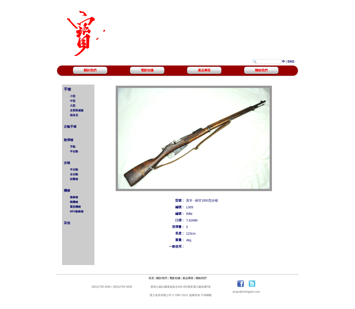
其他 (66, 223)
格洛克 (74, 115)
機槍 (66, 190)
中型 (72, 100)
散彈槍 (68, 140)
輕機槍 (74, 202)
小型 (72, 96)
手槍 (67, 89)
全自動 (74, 174)
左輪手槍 (70, 126)
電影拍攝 (147, 70)
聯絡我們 (261, 70)
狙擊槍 (74, 179)
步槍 (66, 163)
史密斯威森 (77, 110)
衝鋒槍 (74, 197)
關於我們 (90, 70)
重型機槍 (75, 206)
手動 (72, 146)
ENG (291, 61)
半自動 (74, 151)
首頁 (151, 278)
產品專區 (204, 70)
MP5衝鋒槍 (77, 211)
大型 (72, 105)
